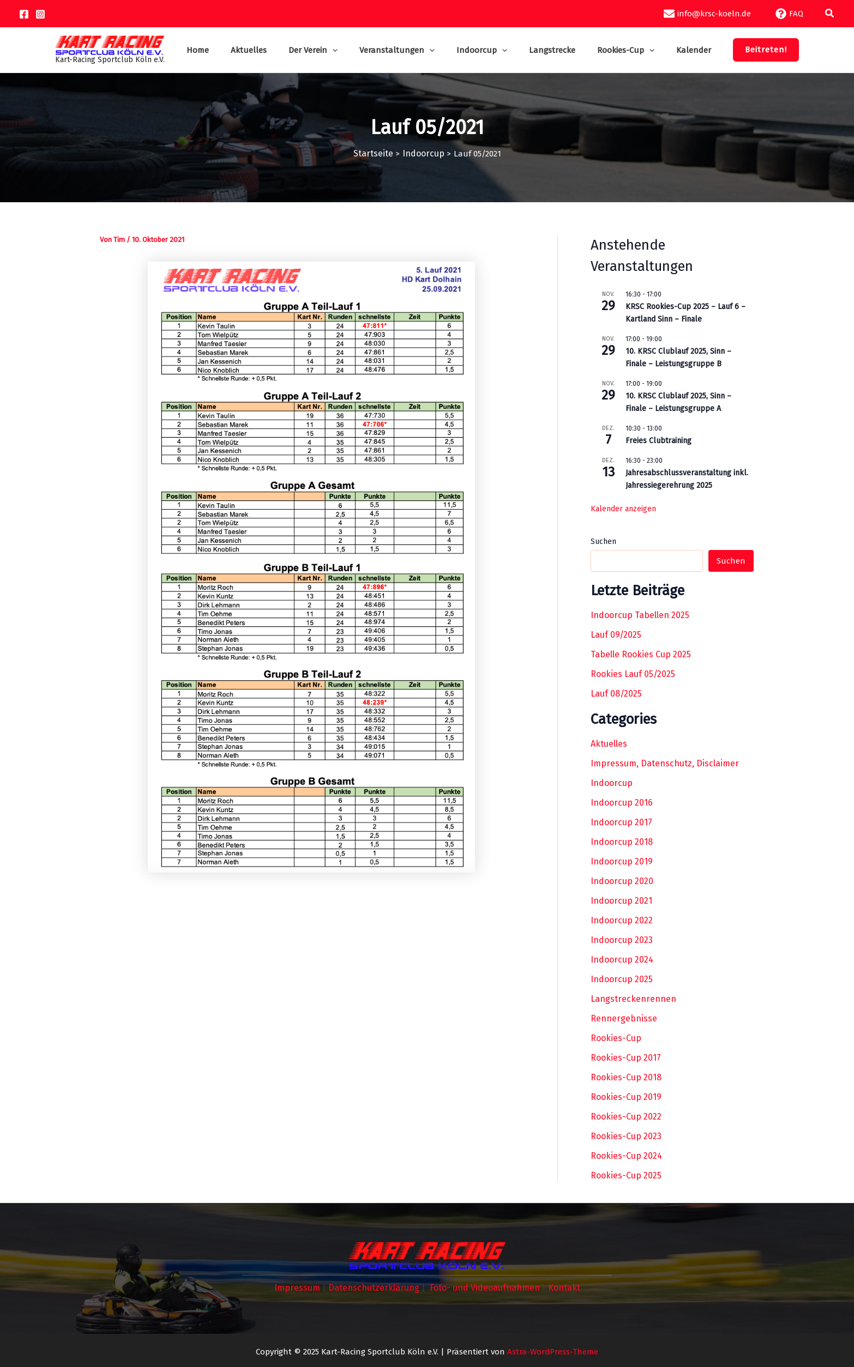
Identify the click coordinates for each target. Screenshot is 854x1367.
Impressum (301, 1287)
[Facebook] (24, 14)
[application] (340, 50)
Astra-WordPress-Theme (552, 1349)
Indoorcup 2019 (622, 861)
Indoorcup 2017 (621, 821)
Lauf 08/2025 (616, 693)
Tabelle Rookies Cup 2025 (641, 654)
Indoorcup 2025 (622, 978)
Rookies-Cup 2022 (626, 1116)
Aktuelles (609, 743)
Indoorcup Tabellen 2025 (640, 614)
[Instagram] (40, 14)
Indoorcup (612, 782)
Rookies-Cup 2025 (626, 1175)
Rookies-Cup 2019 (626, 1096)
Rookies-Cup (616, 1037)
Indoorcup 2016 (622, 802)
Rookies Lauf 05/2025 (633, 673)
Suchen (603, 541)
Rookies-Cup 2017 (626, 1057)
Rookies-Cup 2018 (626, 1077)
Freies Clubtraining (658, 440)
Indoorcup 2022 (622, 920)
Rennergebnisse (624, 1018)
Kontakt (558, 1287)
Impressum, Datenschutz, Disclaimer (665, 763)
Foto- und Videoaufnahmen (482, 1287)
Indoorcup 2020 (622, 880)
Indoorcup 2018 (622, 841)
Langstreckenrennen (633, 998)
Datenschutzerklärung (374, 1287)
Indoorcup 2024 (622, 959)
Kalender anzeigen (623, 507)
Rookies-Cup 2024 (626, 1155)
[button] (830, 14)
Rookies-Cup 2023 (626, 1135)
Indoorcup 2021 (621, 900)
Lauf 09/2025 (616, 634)
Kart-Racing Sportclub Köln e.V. (132, 59)
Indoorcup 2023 (622, 939)
